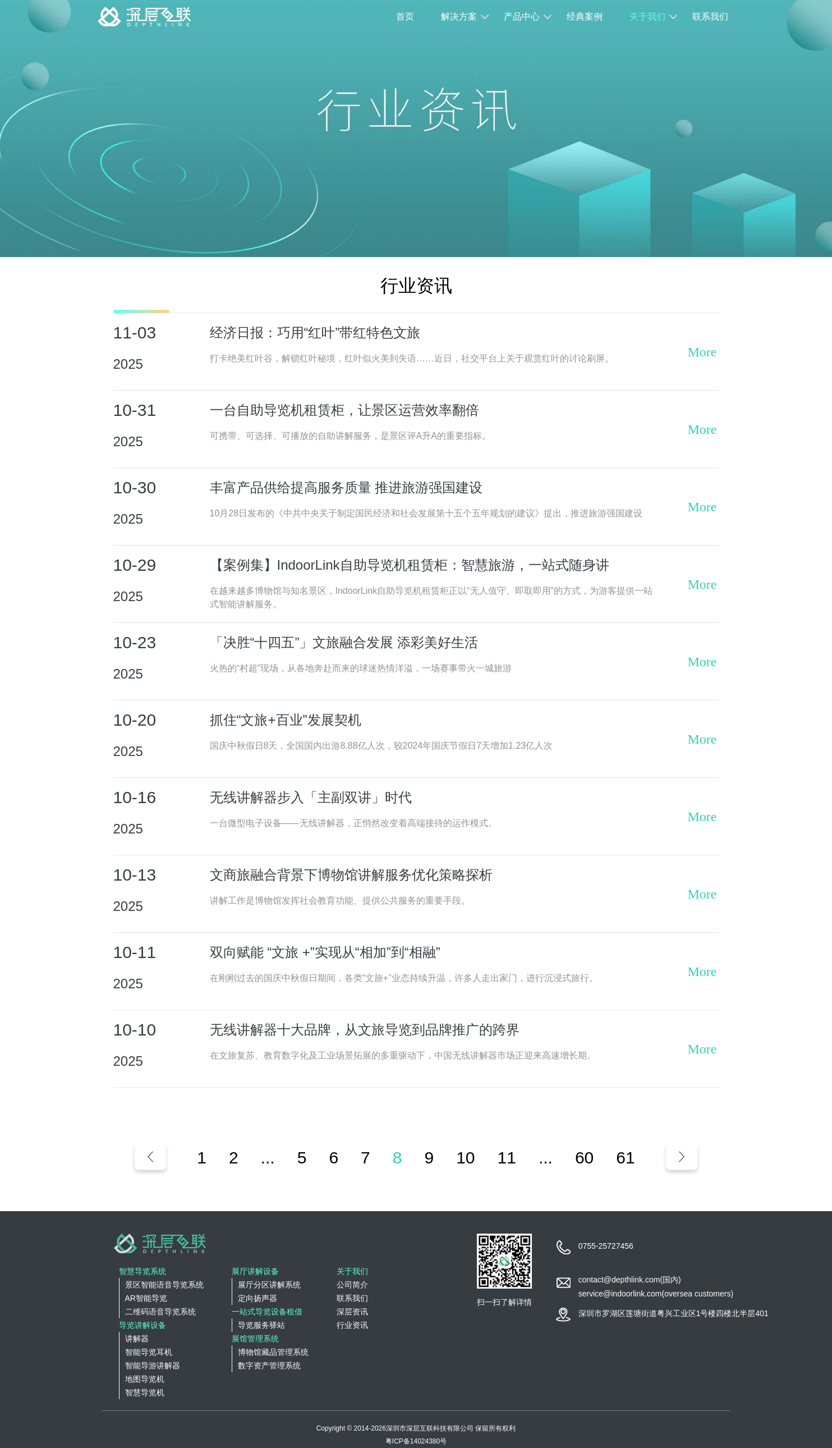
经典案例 (585, 16)
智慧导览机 (144, 1392)
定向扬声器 (257, 1298)
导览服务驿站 (261, 1325)
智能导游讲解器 (152, 1365)
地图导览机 (144, 1378)
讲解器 (137, 1338)
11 (507, 1157)
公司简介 (352, 1284)
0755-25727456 (605, 1245)
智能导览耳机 (148, 1352)
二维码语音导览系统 (160, 1311)
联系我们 (710, 16)
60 (584, 1157)
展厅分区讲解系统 (269, 1284)
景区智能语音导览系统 (164, 1284)
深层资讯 (352, 1311)
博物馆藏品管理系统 (273, 1352)
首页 (405, 16)
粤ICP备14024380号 (416, 1441)
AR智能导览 (146, 1298)
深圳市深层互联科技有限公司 (430, 1428)
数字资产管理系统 (269, 1365)
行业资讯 (352, 1325)
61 (625, 1157)
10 (465, 1157)
